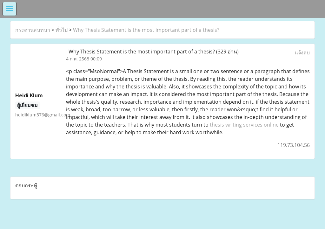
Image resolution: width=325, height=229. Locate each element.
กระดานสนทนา (32, 29)
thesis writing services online (244, 124)
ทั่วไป (62, 29)
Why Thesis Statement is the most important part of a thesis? (146, 29)
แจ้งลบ (302, 52)
